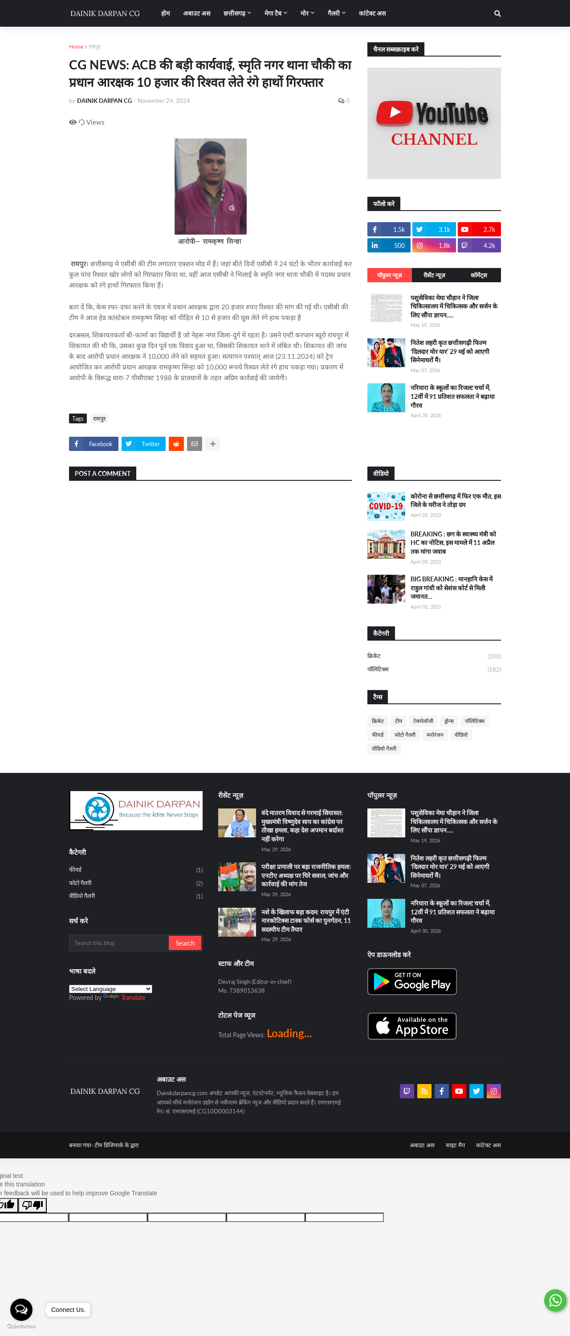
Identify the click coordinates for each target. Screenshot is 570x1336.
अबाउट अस (422, 1145)
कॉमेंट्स (479, 275)
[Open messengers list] (21, 1310)
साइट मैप (455, 1145)
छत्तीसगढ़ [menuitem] (234, 13)
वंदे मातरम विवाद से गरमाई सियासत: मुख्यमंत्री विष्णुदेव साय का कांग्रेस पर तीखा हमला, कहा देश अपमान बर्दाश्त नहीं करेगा (302, 826)
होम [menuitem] (165, 13)
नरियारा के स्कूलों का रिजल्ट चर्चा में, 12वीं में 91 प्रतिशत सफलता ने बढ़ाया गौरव (453, 396)
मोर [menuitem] (305, 13)
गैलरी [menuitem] (334, 13)
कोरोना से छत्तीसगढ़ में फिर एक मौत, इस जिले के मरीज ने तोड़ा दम (456, 500)
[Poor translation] (32, 1205)
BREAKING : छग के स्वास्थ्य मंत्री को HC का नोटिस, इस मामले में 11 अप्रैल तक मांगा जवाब (453, 542)
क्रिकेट (434, 656)
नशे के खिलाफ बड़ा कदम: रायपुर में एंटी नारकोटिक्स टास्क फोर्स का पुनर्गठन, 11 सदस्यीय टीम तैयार (306, 920)
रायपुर (95, 46)
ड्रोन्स (449, 721)
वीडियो (461, 734)
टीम (398, 721)
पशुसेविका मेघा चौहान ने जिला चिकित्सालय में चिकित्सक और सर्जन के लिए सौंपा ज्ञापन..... (454, 306)
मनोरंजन (435, 734)
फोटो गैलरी (405, 734)
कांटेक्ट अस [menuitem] (372, 13)
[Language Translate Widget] (110, 989)
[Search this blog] (119, 943)
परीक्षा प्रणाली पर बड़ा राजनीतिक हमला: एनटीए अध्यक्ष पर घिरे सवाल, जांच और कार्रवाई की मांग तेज (306, 875)
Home (76, 46)
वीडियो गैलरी (384, 748)
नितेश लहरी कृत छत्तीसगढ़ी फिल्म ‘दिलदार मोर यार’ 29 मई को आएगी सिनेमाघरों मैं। (450, 351)
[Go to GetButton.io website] (21, 1327)
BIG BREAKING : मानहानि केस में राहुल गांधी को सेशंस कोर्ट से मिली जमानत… (452, 587)
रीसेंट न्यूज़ (434, 275)
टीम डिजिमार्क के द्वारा (116, 1145)
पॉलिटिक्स (434, 670)
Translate (124, 997)
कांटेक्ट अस (488, 1145)
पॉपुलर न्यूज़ (389, 275)
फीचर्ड (377, 734)
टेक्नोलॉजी (423, 721)
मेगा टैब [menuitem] (273, 13)
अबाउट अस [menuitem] (196, 13)
